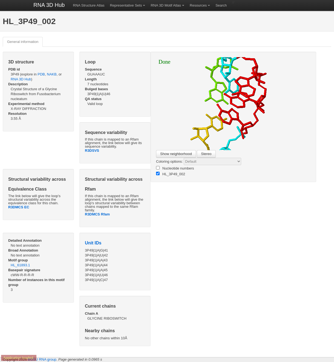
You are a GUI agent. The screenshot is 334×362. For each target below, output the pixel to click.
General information (22, 42)
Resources (198, 5)
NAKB (51, 74)
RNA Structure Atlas (89, 5)
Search (221, 5)
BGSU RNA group (42, 359)
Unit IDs (93, 243)
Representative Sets (126, 5)
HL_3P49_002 (170, 174)
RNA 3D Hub (49, 5)
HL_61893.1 (20, 265)
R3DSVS (92, 150)
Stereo (206, 154)
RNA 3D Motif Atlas (166, 5)
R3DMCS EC (18, 207)
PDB (41, 74)
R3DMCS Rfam (97, 214)
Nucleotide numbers (175, 168)
